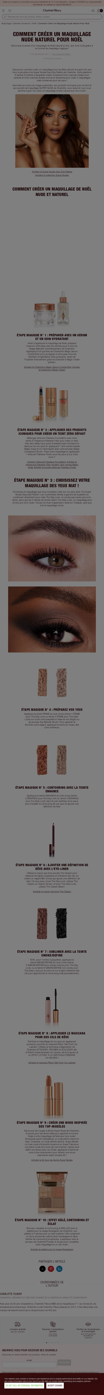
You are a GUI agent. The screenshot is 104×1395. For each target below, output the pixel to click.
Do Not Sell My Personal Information (24, 1385)
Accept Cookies (55, 1385)
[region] (52, 1384)
